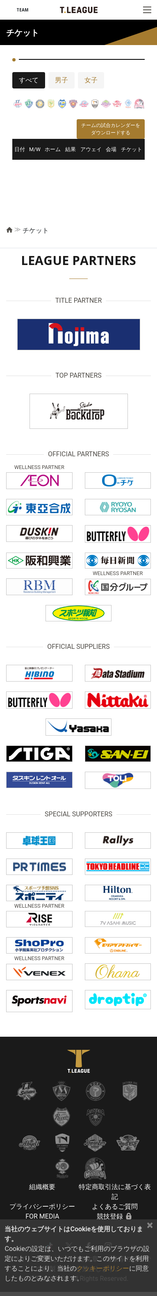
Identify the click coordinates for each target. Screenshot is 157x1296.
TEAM (22, 10)
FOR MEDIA (42, 1216)
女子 (91, 80)
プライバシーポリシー (42, 1206)
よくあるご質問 (115, 1206)
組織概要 (42, 1187)
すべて (29, 80)
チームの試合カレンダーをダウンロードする (110, 129)
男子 (61, 80)
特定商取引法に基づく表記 (115, 1192)
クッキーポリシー (103, 1268)
